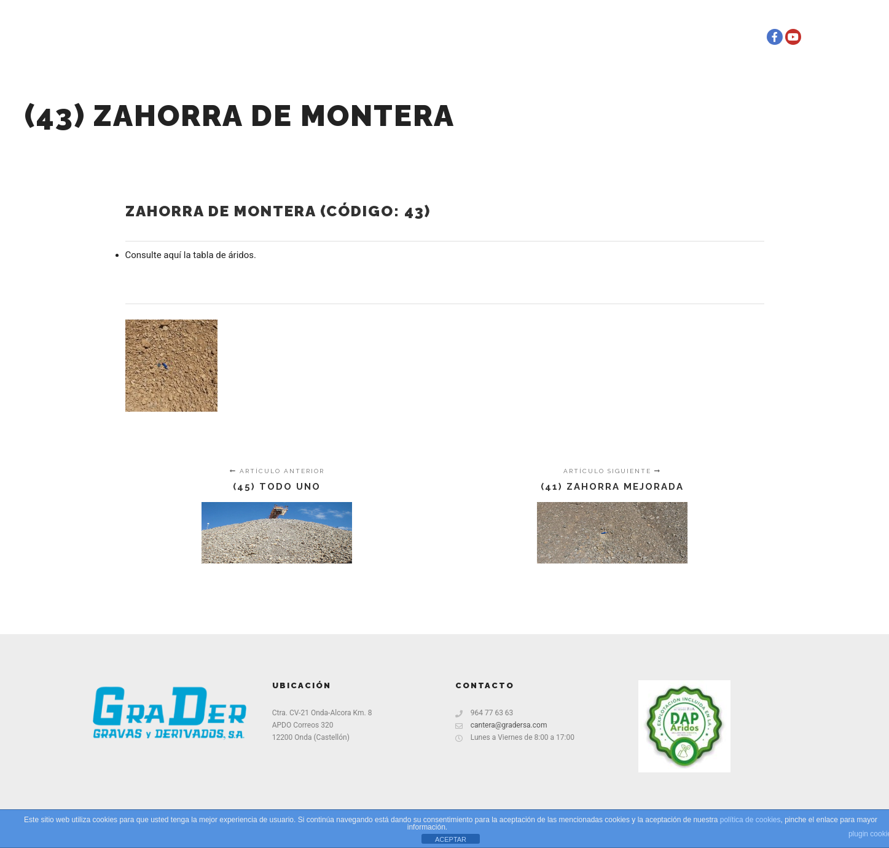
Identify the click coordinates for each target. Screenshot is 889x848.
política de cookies (750, 819)
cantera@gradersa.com (501, 725)
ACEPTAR (450, 839)
